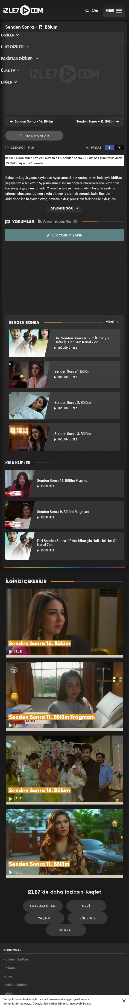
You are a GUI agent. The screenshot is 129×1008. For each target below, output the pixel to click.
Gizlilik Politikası (15, 937)
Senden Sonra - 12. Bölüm (100, 122)
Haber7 (85, 984)
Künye (8, 927)
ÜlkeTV (61, 984)
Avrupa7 (46, 984)
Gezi (64, 863)
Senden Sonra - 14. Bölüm (28, 122)
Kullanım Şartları (15, 906)
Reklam (9, 916)
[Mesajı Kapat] (124, 1001)
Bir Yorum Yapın (64, 235)
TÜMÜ (112, 322)
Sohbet (86, 877)
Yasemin (113, 984)
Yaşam (104, 863)
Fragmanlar (34, 136)
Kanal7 (11, 984)
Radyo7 (29, 984)
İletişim (9, 948)
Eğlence (46, 877)
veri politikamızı (59, 1003)
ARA (91, 11)
